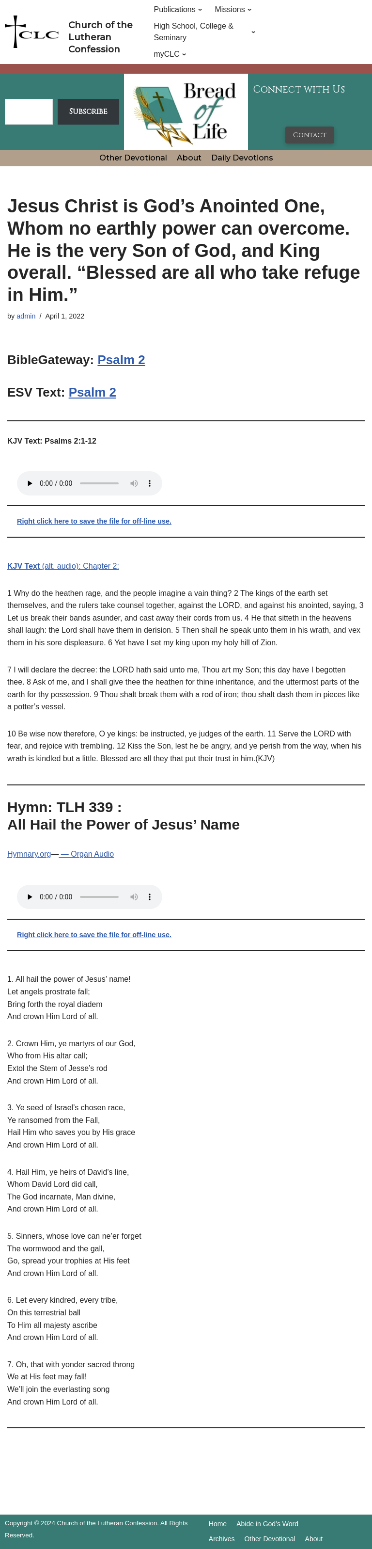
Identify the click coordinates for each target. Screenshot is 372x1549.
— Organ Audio (86, 854)
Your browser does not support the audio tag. (89, 483)
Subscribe (88, 111)
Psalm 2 (121, 359)
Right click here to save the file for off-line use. (94, 521)
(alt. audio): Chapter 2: (63, 566)
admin (25, 316)
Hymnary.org (29, 854)
